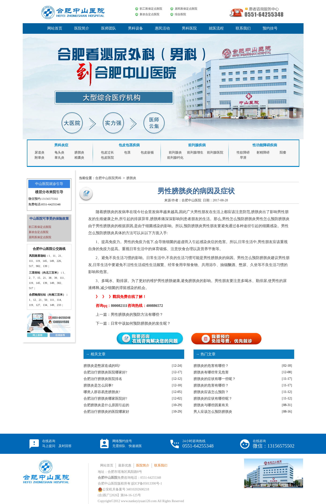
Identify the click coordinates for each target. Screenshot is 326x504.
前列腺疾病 (197, 145)
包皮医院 (107, 157)
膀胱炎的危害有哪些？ (211, 366)
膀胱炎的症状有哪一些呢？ (215, 379)
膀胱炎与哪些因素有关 (211, 405)
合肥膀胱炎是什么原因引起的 (106, 405)
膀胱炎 (79, 152)
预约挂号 (270, 28)
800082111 (119, 306)
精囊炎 (79, 157)
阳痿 (283, 152)
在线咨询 (57, 443)
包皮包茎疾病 (129, 145)
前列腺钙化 (175, 157)
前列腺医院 (215, 152)
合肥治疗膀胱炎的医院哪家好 (106, 412)
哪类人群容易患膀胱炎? (102, 392)
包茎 (127, 152)
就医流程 (216, 28)
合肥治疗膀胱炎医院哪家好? (105, 372)
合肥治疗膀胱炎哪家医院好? (105, 398)
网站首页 (54, 28)
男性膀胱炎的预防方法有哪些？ (137, 314)
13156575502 (49, 198)
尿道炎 (39, 152)
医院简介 (81, 28)
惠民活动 (162, 28)
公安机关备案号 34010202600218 (123, 489)
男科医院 (189, 28)
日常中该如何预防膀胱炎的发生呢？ (141, 323)
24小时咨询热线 (198, 443)
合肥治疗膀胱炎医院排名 (103, 379)
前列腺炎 (175, 152)
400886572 (154, 306)
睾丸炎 (59, 157)
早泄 (243, 157)
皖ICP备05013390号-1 (146, 483)
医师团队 (108, 28)
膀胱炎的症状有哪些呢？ (213, 398)
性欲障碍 (243, 152)
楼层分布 (42, 192)
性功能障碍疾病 (265, 145)
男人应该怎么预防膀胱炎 (213, 412)
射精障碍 (263, 152)
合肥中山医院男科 (108, 178)
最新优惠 (124, 465)
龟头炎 (59, 152)
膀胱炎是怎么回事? (98, 385)
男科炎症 (61, 145)
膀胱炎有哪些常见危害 (211, 372)
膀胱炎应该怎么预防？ (211, 392)
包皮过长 (107, 152)
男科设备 (135, 28)
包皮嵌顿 (147, 152)
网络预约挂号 (127, 443)
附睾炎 (39, 157)
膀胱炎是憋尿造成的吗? (102, 366)
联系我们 (243, 28)
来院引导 (56, 192)
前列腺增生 (195, 152)
